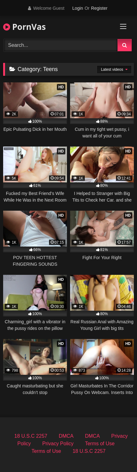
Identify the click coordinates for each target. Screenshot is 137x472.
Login (77, 8)
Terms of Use (99, 443)
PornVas (24, 26)
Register (99, 8)
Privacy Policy (58, 443)
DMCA (66, 436)
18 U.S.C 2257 (30, 436)
